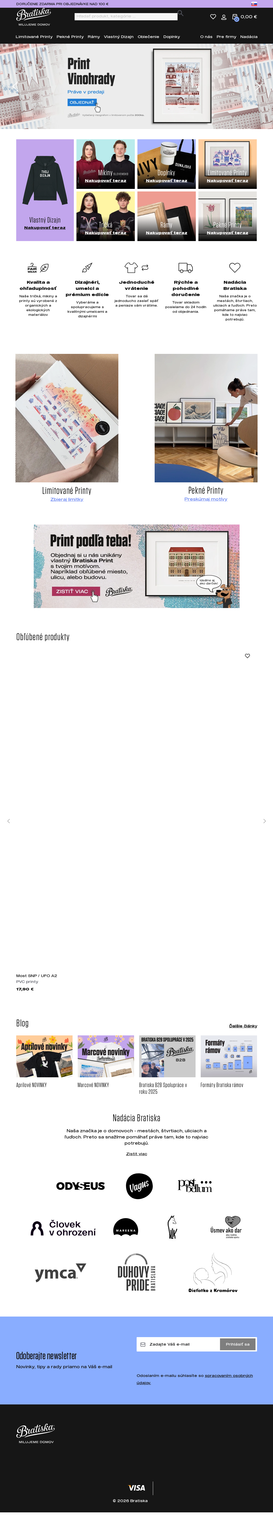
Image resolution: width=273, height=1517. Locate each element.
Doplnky (171, 41)
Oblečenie (148, 41)
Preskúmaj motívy (205, 503)
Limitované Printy (34, 41)
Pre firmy (226, 41)
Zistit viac (136, 1158)
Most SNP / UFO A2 (36, 980)
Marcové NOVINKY (93, 1090)
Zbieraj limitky (66, 503)
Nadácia (249, 41)
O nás (206, 41)
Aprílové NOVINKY (31, 1090)
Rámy (94, 41)
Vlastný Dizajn (119, 41)
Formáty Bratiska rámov (222, 1090)
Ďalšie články (243, 1030)
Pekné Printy (70, 41)
